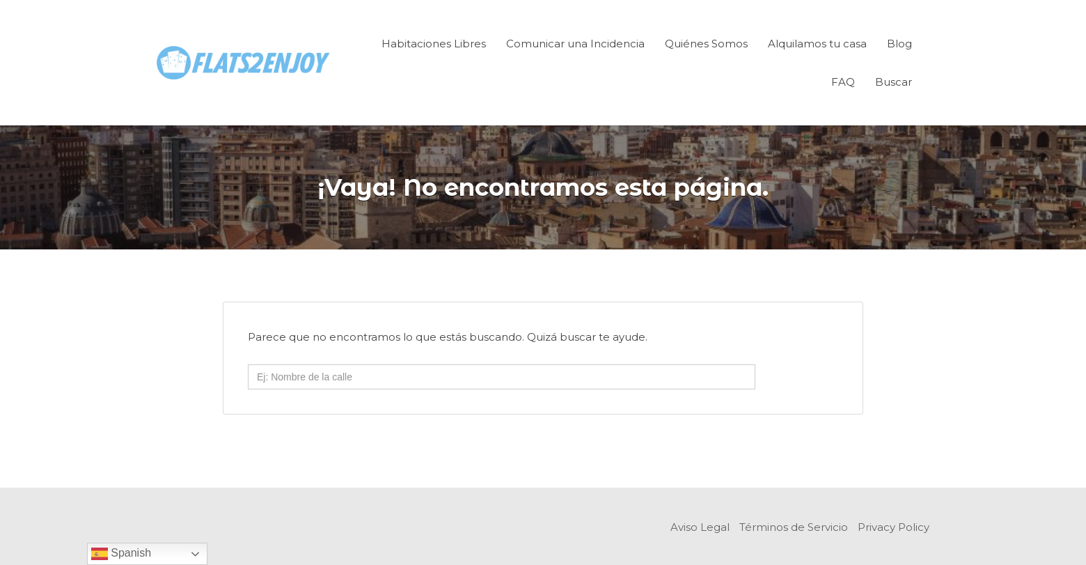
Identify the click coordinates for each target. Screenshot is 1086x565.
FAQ (843, 81)
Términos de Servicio (793, 527)
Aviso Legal (700, 527)
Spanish (121, 553)
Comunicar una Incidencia (575, 43)
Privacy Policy (893, 527)
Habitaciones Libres (433, 43)
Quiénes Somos (706, 43)
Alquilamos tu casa (817, 43)
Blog (899, 43)
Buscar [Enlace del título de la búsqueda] (893, 81)
